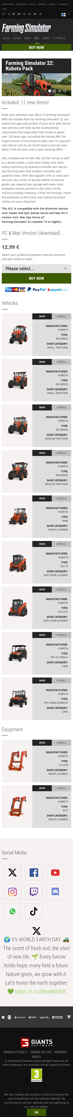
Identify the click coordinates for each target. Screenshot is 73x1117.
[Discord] (35, 14)
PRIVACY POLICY (15, 1052)
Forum (32, 4)
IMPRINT (61, 1052)
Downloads (21, 4)
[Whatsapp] (4, 14)
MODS (46, 38)
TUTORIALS (59, 38)
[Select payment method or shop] (36, 268)
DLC (37, 38)
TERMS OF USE (40, 1052)
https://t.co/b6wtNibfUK (40, 991)
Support (52, 4)
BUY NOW (36, 47)
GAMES (17, 38)
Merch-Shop (8, 4)
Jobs (5, 9)
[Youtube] (19, 14)
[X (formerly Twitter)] (9, 14)
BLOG (7, 38)
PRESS (36, 1057)
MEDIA (27, 38)
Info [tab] (42, 316)
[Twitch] (30, 14)
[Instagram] (24, 14)
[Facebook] (14, 14)
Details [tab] (61, 316)
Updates (42, 4)
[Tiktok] (41, 14)
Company (62, 4)
